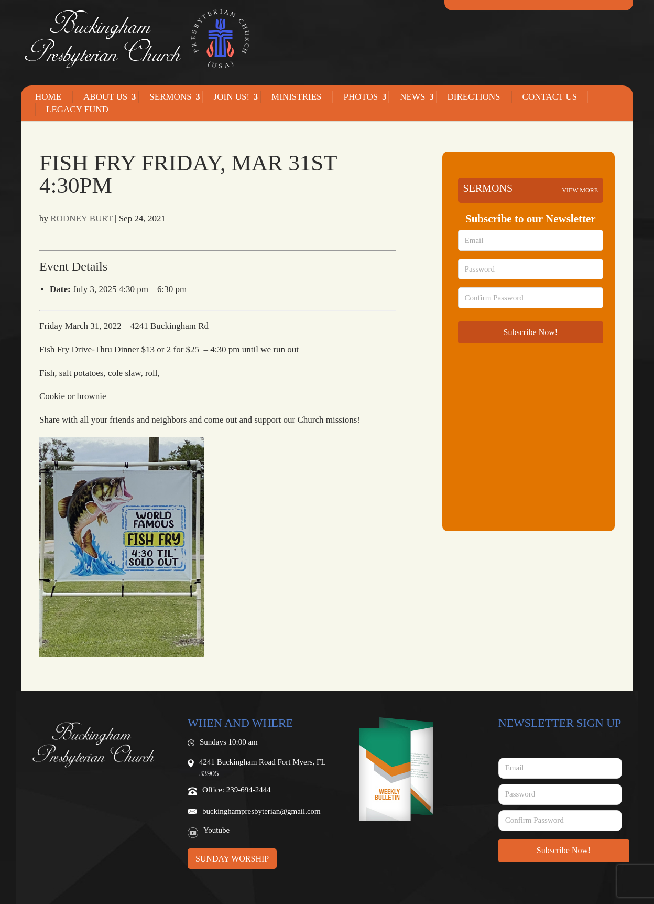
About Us (105, 97)
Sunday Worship (232, 858)
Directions (474, 97)
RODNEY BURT (81, 218)
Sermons (170, 97)
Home (48, 97)
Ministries (296, 97)
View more (580, 190)
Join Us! (231, 97)
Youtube (216, 830)
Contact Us (549, 97)
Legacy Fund (77, 109)
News (412, 97)
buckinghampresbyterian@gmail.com (261, 811)
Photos (361, 97)
